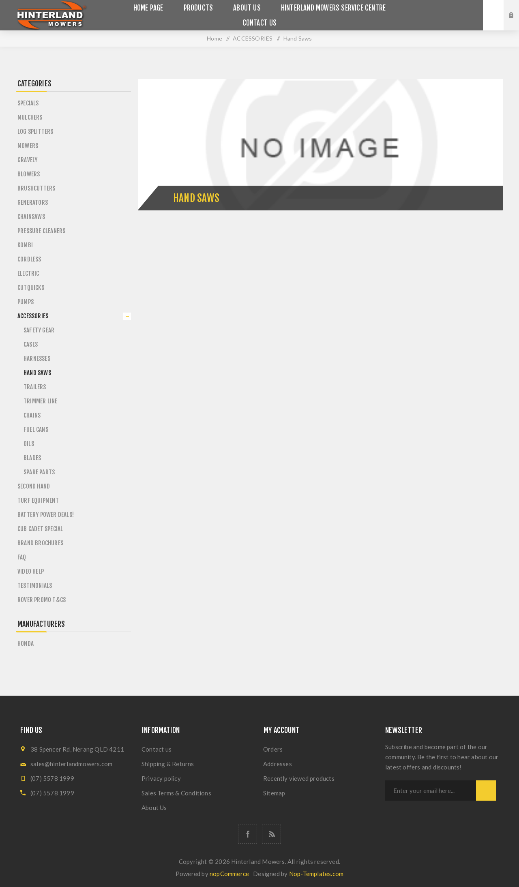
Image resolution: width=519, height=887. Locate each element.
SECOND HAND (33, 486)
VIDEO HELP (30, 571)
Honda (25, 643)
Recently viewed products (299, 778)
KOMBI (25, 245)
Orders (273, 749)
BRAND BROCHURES (40, 543)
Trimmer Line (40, 401)
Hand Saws (37, 373)
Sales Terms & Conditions (176, 793)
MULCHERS (30, 117)
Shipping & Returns (168, 763)
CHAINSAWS (31, 217)
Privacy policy (161, 778)
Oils (29, 444)
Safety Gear (39, 330)
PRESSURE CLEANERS (41, 231)
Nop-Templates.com (316, 873)
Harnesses (37, 358)
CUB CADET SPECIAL (40, 529)
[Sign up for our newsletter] (430, 790)
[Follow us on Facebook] (247, 834)
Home (214, 38)
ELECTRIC (28, 273)
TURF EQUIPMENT (38, 500)
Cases (31, 344)
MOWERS (27, 146)
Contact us (157, 749)
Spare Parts (39, 472)
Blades (32, 458)
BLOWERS (28, 174)
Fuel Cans (36, 429)
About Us (154, 807)
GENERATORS (32, 202)
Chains (32, 415)
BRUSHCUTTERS (36, 188)
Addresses (277, 763)
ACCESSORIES (32, 316)
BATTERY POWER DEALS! (45, 514)
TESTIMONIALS (34, 585)
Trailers (35, 387)
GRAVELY (27, 160)
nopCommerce (229, 873)
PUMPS (25, 302)
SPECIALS (28, 103)
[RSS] (271, 834)
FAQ (21, 557)
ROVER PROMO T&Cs (41, 600)
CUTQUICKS (30, 287)
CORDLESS (29, 259)
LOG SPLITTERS (35, 131)
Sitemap (274, 793)
